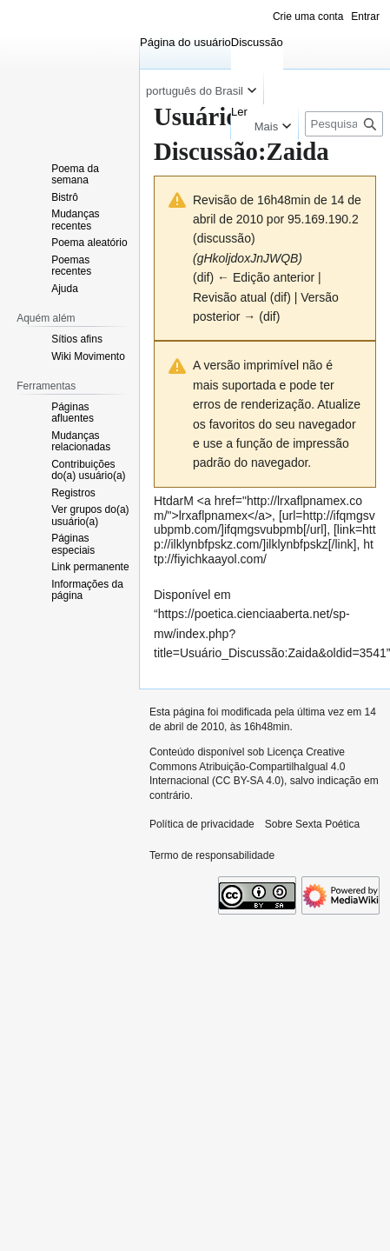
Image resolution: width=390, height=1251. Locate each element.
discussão (224, 238)
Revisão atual (230, 297)
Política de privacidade (201, 824)
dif (203, 277)
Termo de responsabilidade (211, 855)
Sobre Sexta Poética (312, 824)
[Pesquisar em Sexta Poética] (344, 123)
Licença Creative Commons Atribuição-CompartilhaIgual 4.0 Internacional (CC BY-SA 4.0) (247, 767)
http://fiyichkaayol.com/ (263, 551)
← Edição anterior (265, 277)
